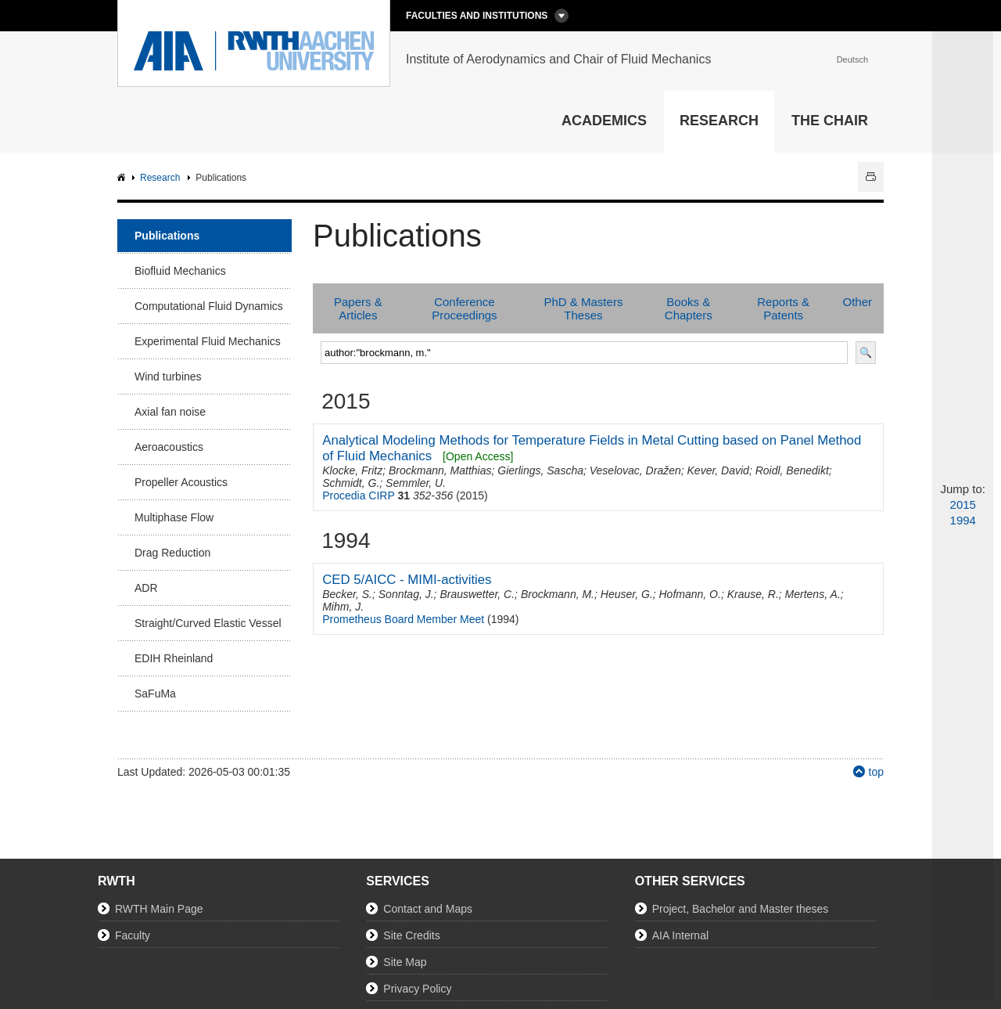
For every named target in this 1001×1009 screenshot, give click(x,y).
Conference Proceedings (464, 308)
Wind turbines (168, 376)
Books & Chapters (688, 308)
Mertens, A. (813, 594)
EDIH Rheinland (174, 658)
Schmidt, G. (350, 483)
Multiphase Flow (174, 517)
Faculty (132, 935)
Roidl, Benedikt (792, 470)
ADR (146, 588)
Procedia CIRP (358, 495)
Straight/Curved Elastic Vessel (208, 623)
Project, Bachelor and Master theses (740, 909)
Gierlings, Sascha (540, 470)
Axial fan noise (170, 411)
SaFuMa (155, 693)
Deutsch (852, 59)
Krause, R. (753, 594)
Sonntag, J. (406, 594)
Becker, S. (347, 594)
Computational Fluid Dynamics (209, 306)
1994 (963, 520)
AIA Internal (680, 935)
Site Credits (411, 935)
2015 (963, 504)
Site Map (404, 962)
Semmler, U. (416, 483)
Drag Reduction (172, 552)
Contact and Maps (427, 909)
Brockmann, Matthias (440, 470)
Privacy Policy (417, 988)
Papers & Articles (358, 308)
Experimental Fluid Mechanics (208, 341)
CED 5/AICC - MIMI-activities (406, 579)
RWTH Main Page (159, 909)
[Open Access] (478, 456)
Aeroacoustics (169, 447)
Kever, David (718, 470)
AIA (123, 178)
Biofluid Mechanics (180, 271)
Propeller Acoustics (181, 482)
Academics (604, 120)
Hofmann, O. (690, 594)
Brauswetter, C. (477, 594)
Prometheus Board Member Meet (403, 619)
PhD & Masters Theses (583, 308)
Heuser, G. (627, 594)
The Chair (829, 120)
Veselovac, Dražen (635, 470)
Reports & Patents (783, 308)
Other (857, 301)
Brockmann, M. (557, 594)
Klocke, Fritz (352, 470)
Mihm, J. (343, 606)
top (876, 772)
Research (719, 120)
